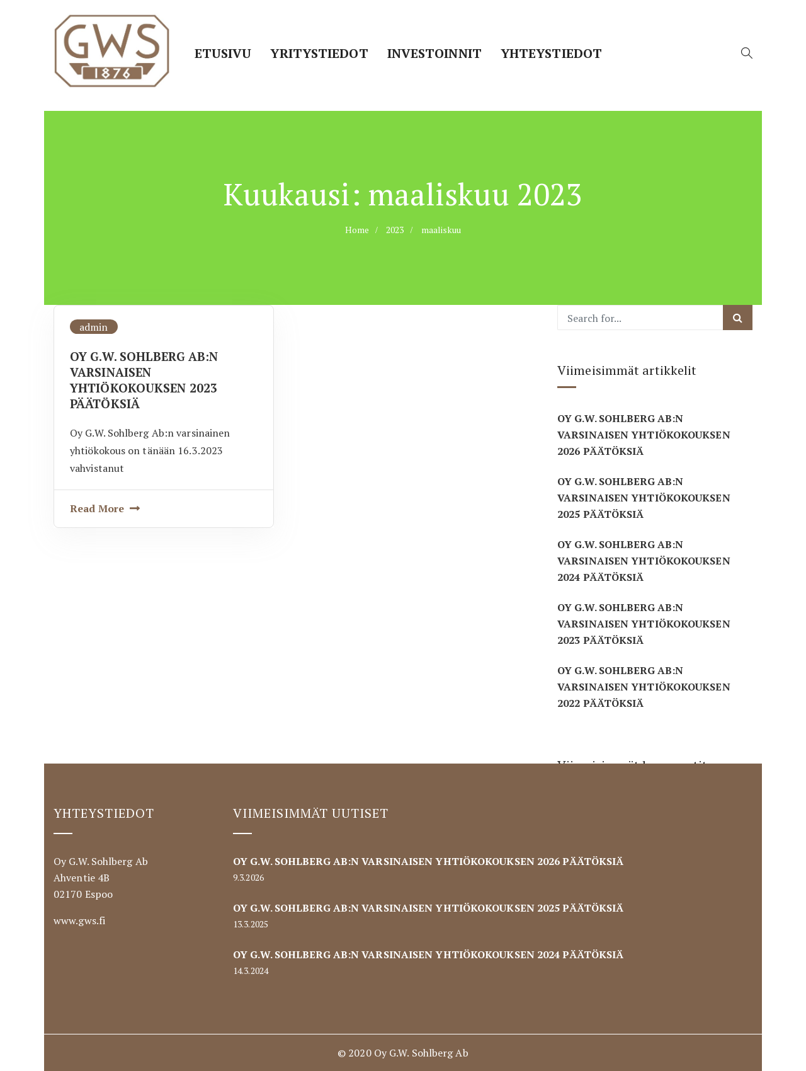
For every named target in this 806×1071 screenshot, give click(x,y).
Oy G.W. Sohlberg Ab (421, 1053)
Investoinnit (434, 53)
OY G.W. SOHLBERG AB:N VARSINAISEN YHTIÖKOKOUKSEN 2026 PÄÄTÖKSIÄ (643, 434)
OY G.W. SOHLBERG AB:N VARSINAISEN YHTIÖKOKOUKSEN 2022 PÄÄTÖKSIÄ (643, 686)
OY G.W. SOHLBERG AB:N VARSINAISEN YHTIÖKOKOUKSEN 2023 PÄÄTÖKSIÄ (144, 379)
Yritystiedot (319, 53)
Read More (97, 508)
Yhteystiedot (551, 53)
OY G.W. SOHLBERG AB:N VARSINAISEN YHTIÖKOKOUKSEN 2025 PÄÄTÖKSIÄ (643, 497)
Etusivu (223, 53)
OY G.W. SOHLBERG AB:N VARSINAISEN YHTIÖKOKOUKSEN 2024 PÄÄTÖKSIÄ (643, 560)
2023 (395, 230)
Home (357, 230)
